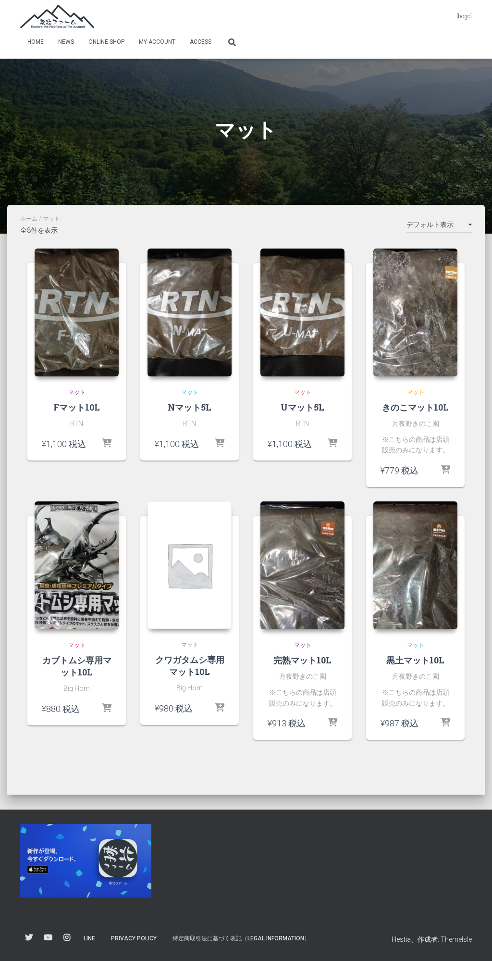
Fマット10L (76, 407)
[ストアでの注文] (439, 226)
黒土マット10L (415, 660)
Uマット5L (302, 407)
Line (89, 938)
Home (35, 41)
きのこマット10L (415, 407)
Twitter (28, 938)
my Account (157, 41)
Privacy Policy (134, 938)
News (66, 41)
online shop (106, 41)
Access (200, 41)
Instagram (67, 938)
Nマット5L (189, 407)
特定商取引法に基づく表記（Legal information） (241, 938)
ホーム (28, 218)
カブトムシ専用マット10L (76, 666)
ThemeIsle (456, 939)
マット (77, 392)
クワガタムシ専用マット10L (189, 665)
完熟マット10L (302, 660)
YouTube (48, 938)
